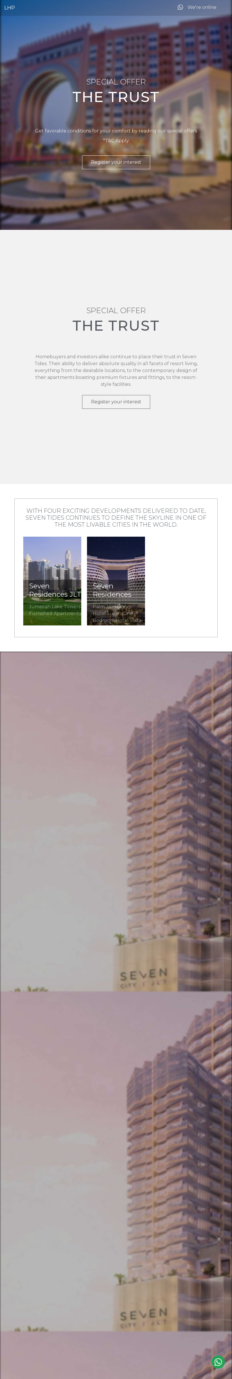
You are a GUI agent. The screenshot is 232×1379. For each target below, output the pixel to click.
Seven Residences (112, 590)
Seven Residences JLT (55, 590)
